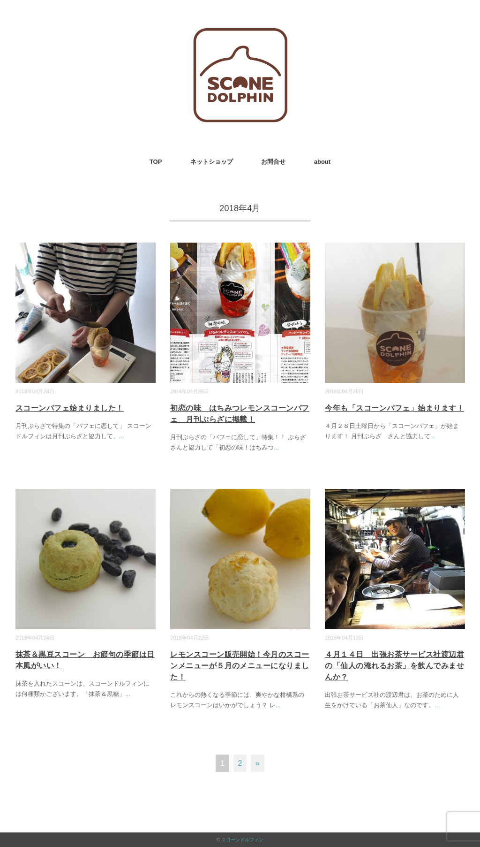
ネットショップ (211, 161)
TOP (156, 161)
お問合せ (273, 161)
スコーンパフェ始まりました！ (69, 408)
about (322, 161)
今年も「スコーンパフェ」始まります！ (394, 408)
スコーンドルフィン (242, 839)
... (121, 436)
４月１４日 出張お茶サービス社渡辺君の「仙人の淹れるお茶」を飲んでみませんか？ (394, 665)
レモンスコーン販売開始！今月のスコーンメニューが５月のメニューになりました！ (239, 665)
